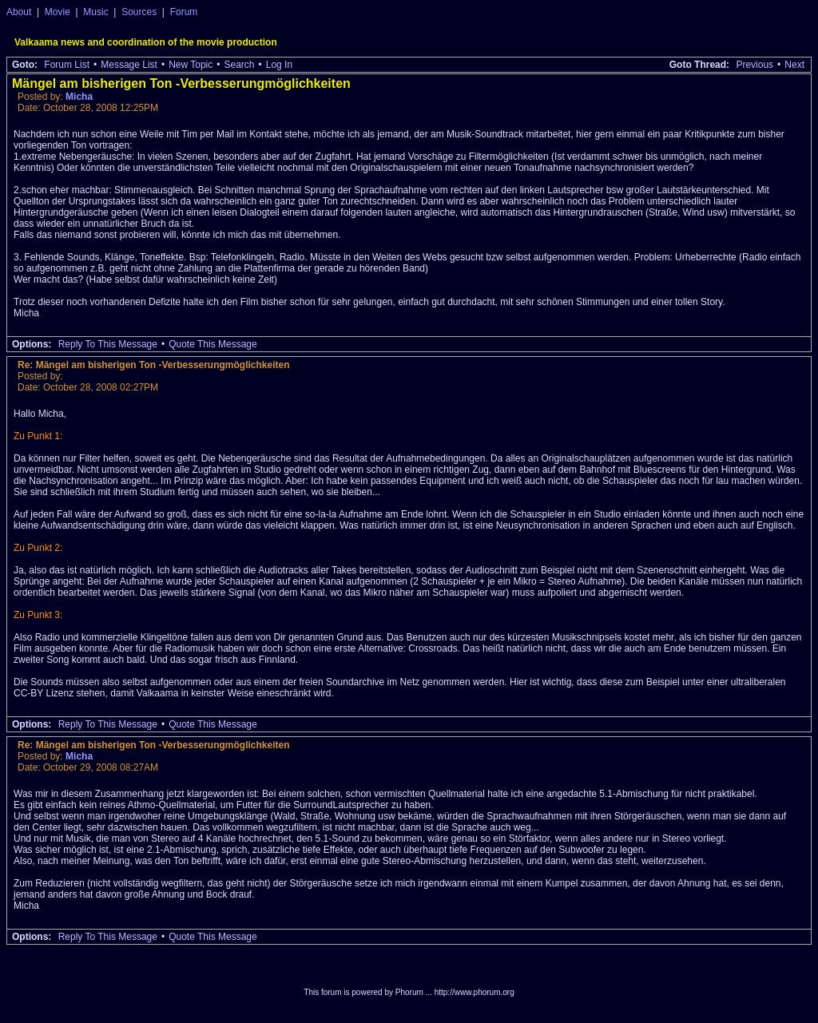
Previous (754, 64)
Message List (129, 64)
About (18, 12)
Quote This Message (213, 344)
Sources (139, 12)
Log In (279, 64)
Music (95, 12)
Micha (79, 96)
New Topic (190, 64)
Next (794, 64)
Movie (57, 12)
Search (239, 64)
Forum (184, 12)
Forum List (66, 64)
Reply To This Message (107, 344)
